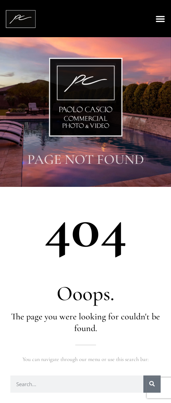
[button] (160, 18)
